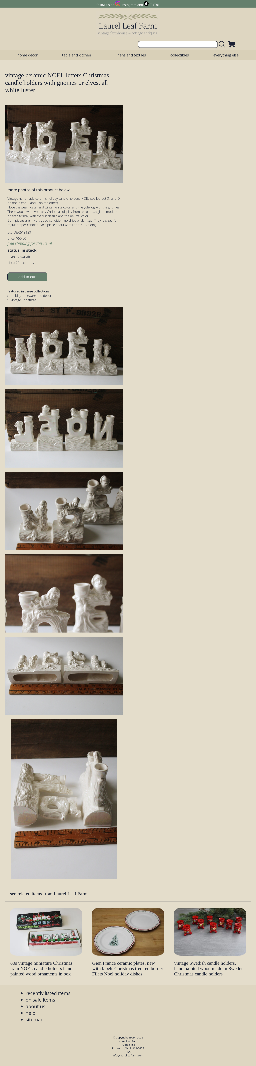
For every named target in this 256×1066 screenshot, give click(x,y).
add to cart (27, 277)
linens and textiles (131, 55)
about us (35, 1006)
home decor (27, 55)
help (30, 1013)
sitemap (35, 1019)
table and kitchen (76, 55)
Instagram (128, 5)
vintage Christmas (23, 300)
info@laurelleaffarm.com (128, 1055)
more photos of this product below (38, 189)
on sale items (40, 999)
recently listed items (48, 993)
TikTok (155, 5)
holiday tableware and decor (31, 295)
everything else (226, 55)
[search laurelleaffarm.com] (223, 44)
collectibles (179, 55)
